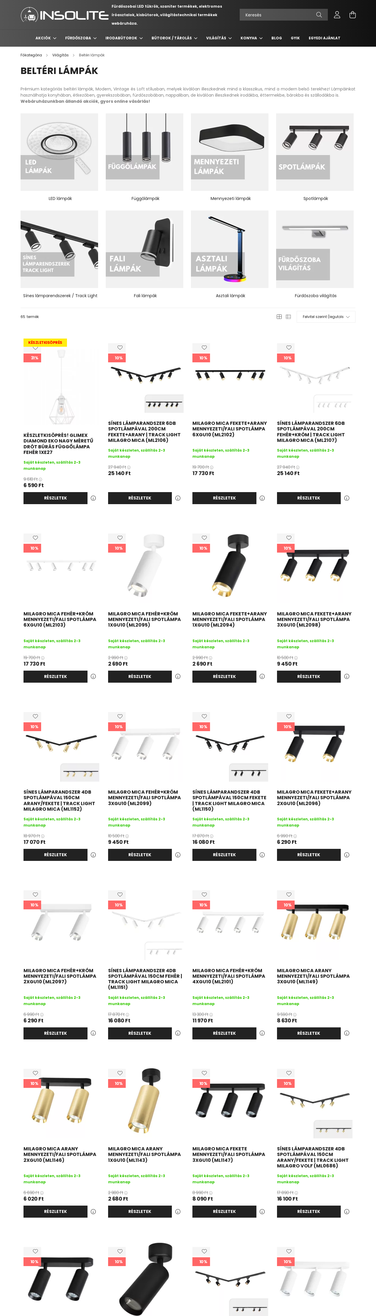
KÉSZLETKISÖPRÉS (45, 342)
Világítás (216, 38)
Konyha (249, 38)
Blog (276, 38)
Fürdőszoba (78, 38)
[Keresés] (284, 15)
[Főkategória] (32, 55)
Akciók (44, 38)
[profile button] (337, 15)
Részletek (55, 498)
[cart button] (352, 15)
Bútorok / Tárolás (172, 38)
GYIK (295, 38)
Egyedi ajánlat (324, 38)
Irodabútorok (121, 38)
